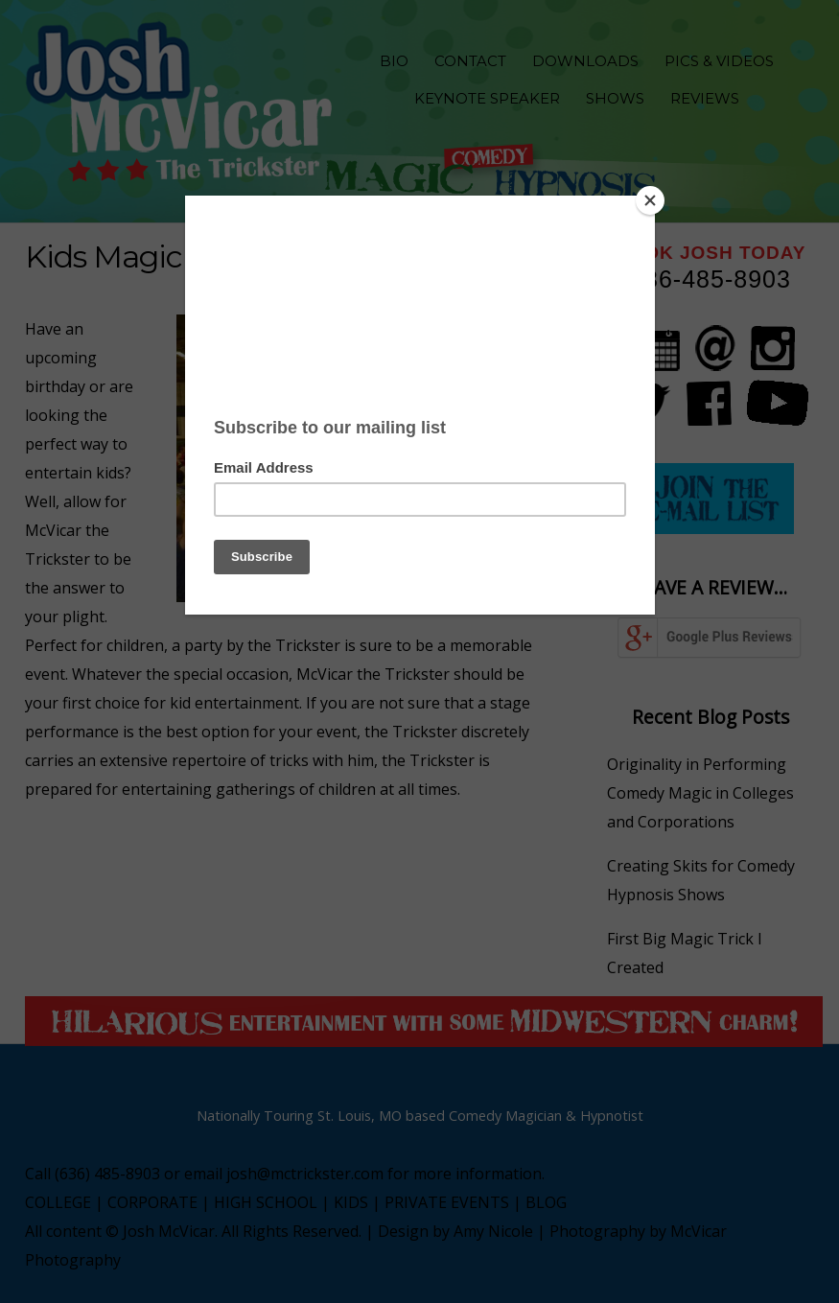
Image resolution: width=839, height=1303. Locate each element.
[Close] (650, 200)
